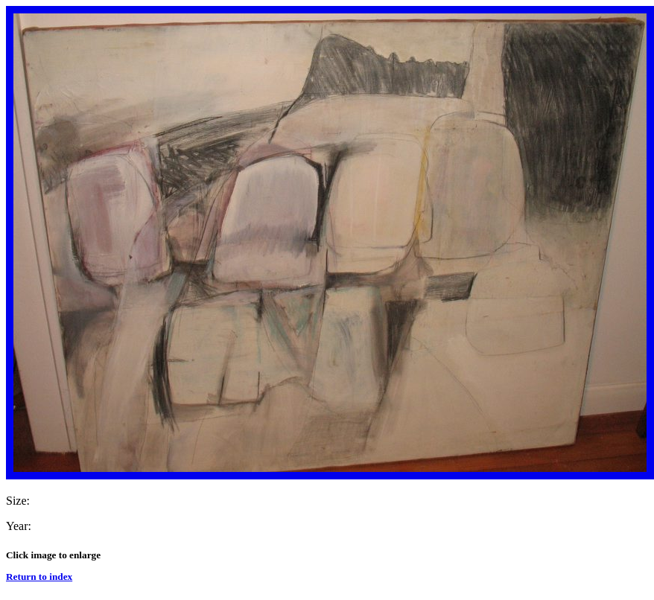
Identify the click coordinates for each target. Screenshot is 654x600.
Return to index (39, 576)
